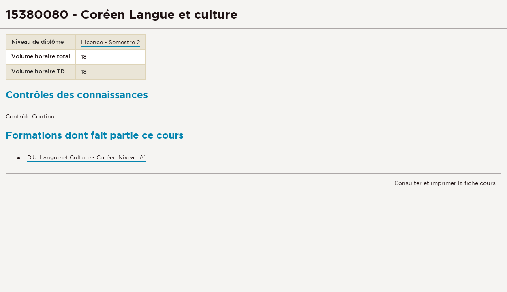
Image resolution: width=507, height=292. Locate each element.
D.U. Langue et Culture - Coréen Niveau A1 (86, 157)
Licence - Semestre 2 (110, 42)
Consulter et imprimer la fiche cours (445, 183)
